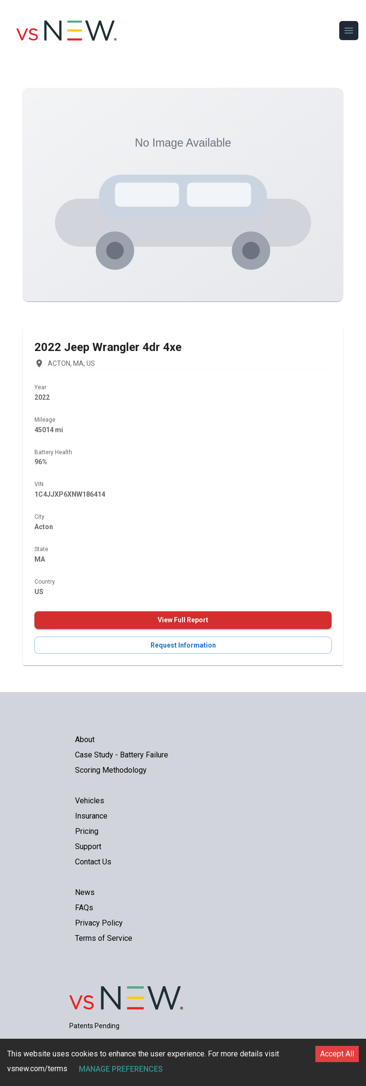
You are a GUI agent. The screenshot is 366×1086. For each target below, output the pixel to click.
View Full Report (183, 620)
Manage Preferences (121, 1069)
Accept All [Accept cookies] (337, 1053)
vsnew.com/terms (37, 1068)
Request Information (183, 645)
